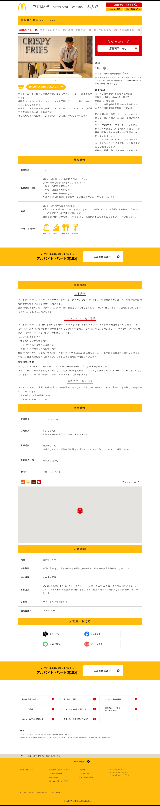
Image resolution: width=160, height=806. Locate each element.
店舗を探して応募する (124, 5)
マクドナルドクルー (51, 30)
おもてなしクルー (104, 30)
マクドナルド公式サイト (26, 792)
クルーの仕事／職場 (60, 7)
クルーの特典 (77, 7)
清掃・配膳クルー (78, 30)
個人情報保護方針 (43, 792)
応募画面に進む (118, 48)
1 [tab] (55, 80)
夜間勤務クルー (128, 30)
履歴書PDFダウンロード (60, 734)
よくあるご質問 (114, 9)
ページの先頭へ (79, 761)
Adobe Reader (106, 738)
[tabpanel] (55, 57)
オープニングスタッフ (117, 770)
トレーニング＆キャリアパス (92, 7)
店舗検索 (82, 770)
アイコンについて (130, 482)
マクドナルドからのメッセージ (41, 7)
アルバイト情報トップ (25, 770)
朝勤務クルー (26, 30)
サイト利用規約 (57, 792)
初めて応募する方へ (133, 9)
